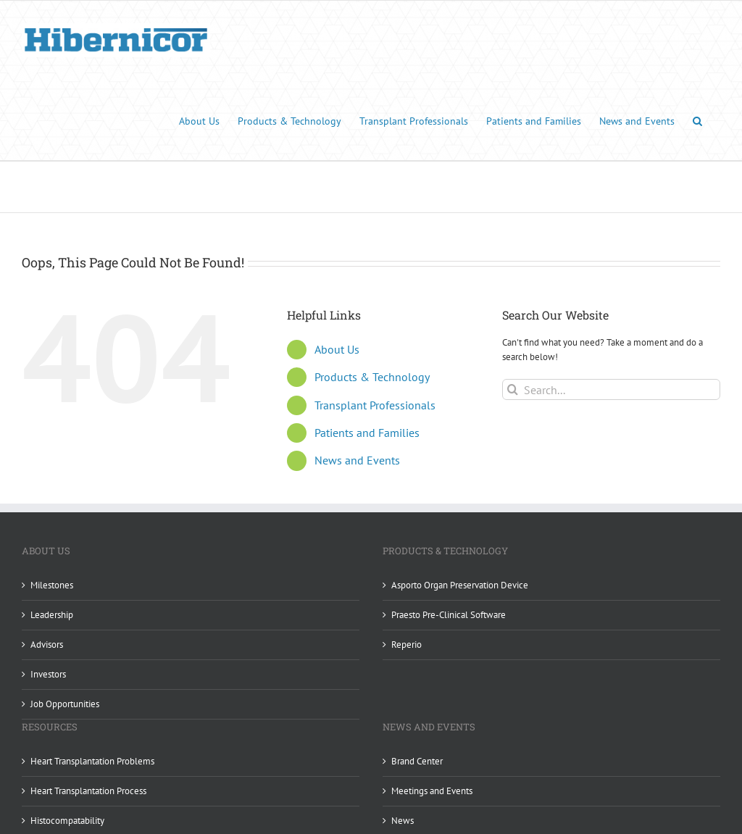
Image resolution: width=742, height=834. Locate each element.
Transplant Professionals (374, 404)
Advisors (46, 644)
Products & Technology (372, 377)
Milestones (51, 585)
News (402, 820)
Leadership (51, 615)
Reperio (406, 644)
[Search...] (611, 389)
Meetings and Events (431, 791)
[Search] (512, 389)
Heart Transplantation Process (88, 791)
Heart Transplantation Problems (92, 761)
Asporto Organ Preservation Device (459, 585)
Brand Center (417, 761)
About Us (336, 349)
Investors (48, 674)
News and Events (357, 460)
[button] (697, 120)
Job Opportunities (64, 704)
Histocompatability (67, 820)
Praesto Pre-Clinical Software (448, 615)
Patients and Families (367, 432)
